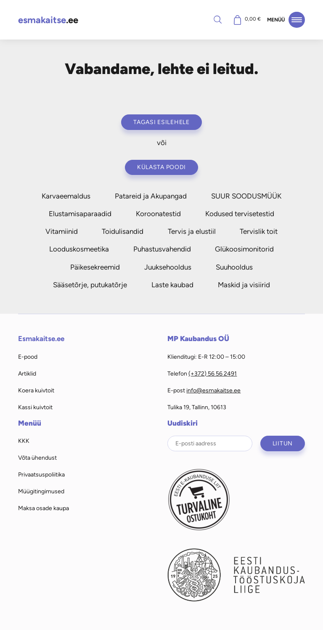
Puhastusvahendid (162, 249)
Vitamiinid (61, 231)
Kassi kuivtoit (35, 407)
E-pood (27, 356)
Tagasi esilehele (161, 122)
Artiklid (27, 373)
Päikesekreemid (95, 267)
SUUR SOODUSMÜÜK (246, 196)
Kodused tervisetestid (239, 213)
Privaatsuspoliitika (41, 474)
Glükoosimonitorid (244, 249)
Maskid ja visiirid (244, 285)
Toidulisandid (122, 231)
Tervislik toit (259, 231)
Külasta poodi (161, 167)
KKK (23, 441)
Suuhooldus (234, 267)
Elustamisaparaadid (80, 213)
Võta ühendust (37, 457)
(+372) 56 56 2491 (212, 373)
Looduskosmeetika (79, 249)
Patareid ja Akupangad (151, 196)
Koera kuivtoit (36, 390)
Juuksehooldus (167, 267)
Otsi (217, 19)
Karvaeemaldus (66, 196)
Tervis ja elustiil (192, 231)
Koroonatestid (158, 213)
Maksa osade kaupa (43, 508)
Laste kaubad (172, 285)
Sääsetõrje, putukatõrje (90, 285)
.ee (48, 20)
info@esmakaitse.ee (213, 390)
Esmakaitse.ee (41, 338)
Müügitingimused (41, 491)
